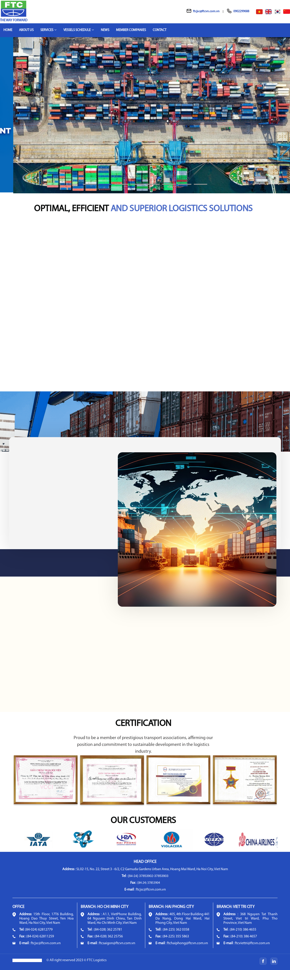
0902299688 (241, 11)
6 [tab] (168, 186)
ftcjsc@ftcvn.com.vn (206, 11)
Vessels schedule (78, 30)
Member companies (131, 30)
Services (48, 30)
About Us (26, 30)
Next (285, 117)
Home (7, 30)
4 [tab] (137, 186)
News (105, 30)
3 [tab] (121, 186)
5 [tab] (153, 186)
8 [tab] (200, 186)
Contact (159, 30)
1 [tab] (89, 186)
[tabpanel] (145, 114)
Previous (4, 117)
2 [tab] (105, 186)
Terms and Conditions (27, 960)
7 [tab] (184, 186)
